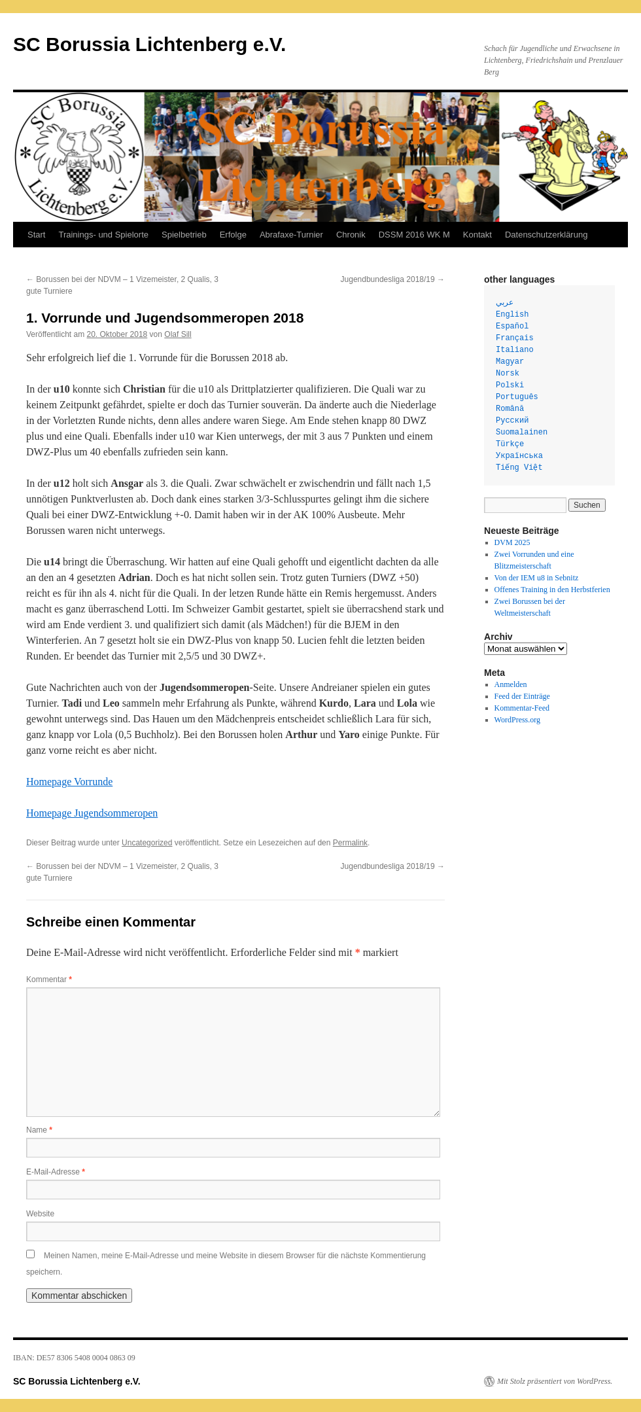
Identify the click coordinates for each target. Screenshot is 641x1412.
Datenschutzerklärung (546, 234)
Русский (512, 420)
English (512, 314)
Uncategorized (147, 842)
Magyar (510, 361)
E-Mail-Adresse (55, 1171)
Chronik (351, 234)
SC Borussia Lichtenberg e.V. (149, 44)
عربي (504, 303)
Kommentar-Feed (521, 708)
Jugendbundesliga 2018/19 (393, 279)
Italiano (515, 350)
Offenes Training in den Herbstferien (552, 589)
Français (515, 338)
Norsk (507, 373)
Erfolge (233, 234)
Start (36, 234)
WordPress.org (517, 719)
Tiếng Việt (519, 467)
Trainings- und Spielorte (103, 234)
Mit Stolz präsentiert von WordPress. (554, 1381)
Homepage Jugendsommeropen (92, 813)
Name (39, 1130)
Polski (510, 385)
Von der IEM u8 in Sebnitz (536, 577)
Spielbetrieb (184, 234)
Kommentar (49, 979)
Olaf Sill (177, 334)
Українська (519, 456)
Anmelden (510, 684)
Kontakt (477, 234)
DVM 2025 (512, 542)
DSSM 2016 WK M (414, 234)
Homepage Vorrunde (69, 781)
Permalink (350, 842)
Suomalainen (521, 432)
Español (512, 326)
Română (510, 409)
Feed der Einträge (522, 696)
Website (40, 1213)
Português (517, 397)
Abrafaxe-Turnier (291, 234)
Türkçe (510, 444)
